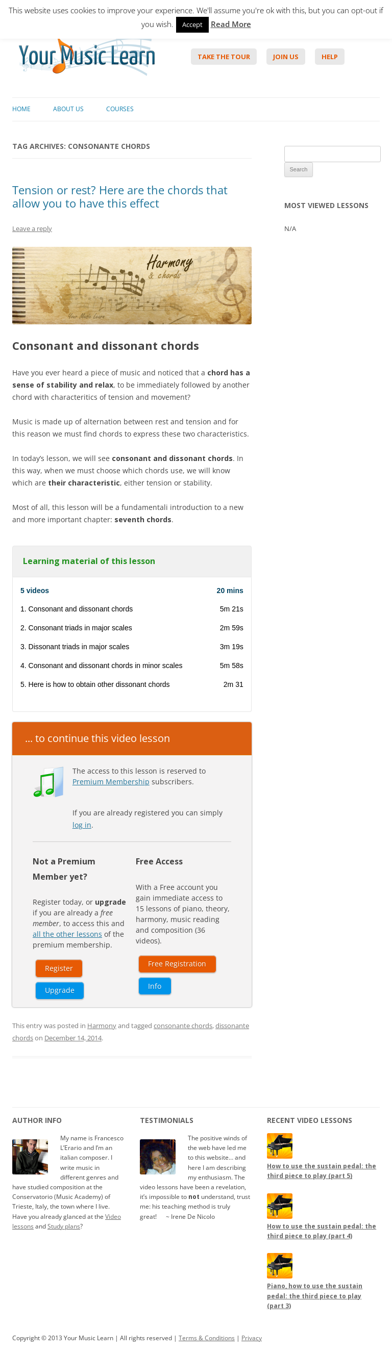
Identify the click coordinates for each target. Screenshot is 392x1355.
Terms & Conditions (207, 1338)
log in (81, 825)
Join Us (286, 56)
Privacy (251, 1338)
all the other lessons (67, 934)
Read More (231, 24)
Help (330, 56)
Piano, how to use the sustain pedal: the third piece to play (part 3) (314, 1296)
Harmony (101, 1025)
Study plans (63, 1226)
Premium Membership (111, 781)
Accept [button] (192, 24)
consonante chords (183, 1025)
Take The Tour (224, 56)
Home (21, 109)
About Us (68, 109)
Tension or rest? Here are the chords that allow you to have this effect (120, 196)
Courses (120, 109)
